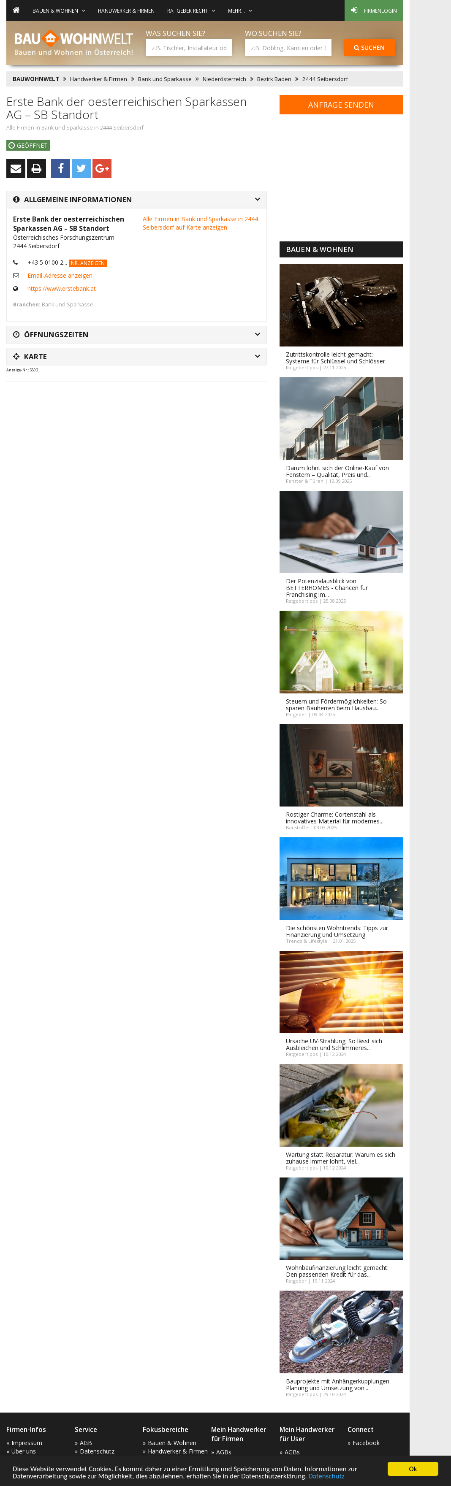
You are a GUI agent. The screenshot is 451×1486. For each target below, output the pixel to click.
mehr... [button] (240, 10)
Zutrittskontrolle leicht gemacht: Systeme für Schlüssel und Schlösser (335, 357)
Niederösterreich (224, 79)
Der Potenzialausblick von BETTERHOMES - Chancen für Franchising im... (327, 587)
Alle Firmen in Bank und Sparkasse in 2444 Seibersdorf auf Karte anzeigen (200, 223)
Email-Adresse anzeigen (59, 275)
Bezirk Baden (274, 79)
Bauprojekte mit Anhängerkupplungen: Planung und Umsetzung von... (338, 1384)
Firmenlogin (374, 10)
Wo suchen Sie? (273, 33)
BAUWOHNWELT (36, 79)
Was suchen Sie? (175, 33)
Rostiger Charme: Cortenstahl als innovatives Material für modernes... (334, 817)
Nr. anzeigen (88, 263)
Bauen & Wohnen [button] (59, 10)
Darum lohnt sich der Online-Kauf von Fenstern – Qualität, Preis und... (337, 471)
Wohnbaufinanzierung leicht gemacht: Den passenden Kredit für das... (337, 1271)
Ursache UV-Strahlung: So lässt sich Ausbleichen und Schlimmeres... (334, 1044)
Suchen (369, 47)
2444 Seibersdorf (325, 79)
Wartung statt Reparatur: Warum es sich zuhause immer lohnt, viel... (340, 1157)
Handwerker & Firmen (126, 10)
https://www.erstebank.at (61, 288)
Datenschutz (326, 1476)
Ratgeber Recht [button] (191, 10)
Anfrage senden (341, 105)
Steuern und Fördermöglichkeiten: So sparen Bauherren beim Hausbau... (336, 704)
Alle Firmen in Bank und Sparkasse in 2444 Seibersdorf (75, 127)
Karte (30, 356)
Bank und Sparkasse (165, 79)
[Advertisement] (160, 409)
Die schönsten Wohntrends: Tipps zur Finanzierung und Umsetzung (337, 931)
